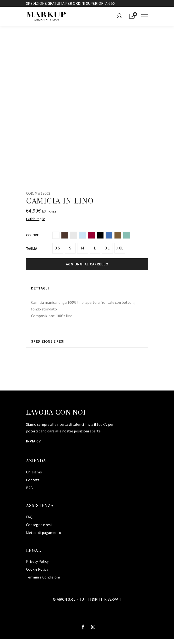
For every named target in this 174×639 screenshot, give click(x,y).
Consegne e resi (39, 524)
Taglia (31, 248)
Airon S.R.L (66, 599)
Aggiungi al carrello (87, 264)
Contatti (33, 479)
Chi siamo (34, 472)
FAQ (29, 516)
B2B (29, 487)
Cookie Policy (37, 569)
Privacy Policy (37, 561)
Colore (32, 235)
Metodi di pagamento (43, 532)
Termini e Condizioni (43, 577)
